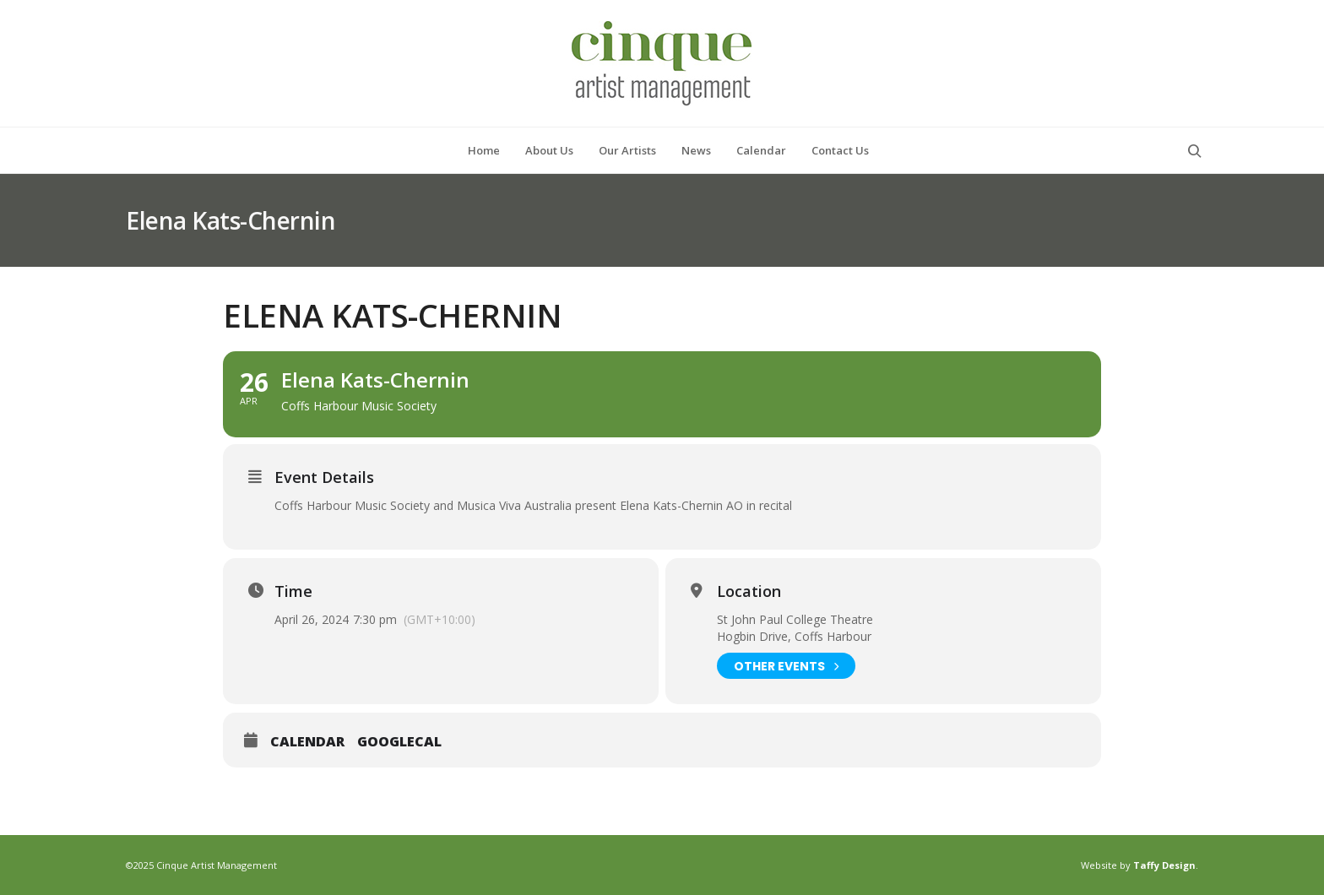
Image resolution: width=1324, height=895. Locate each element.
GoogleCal (399, 742)
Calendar (307, 742)
